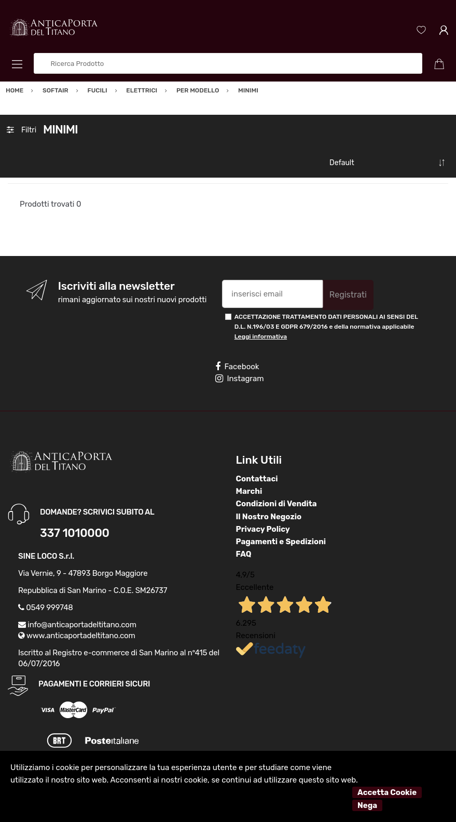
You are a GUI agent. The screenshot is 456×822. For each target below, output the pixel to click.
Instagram (239, 378)
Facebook (237, 366)
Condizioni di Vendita (276, 503)
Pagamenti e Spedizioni (281, 541)
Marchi (249, 491)
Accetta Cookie (387, 792)
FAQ (244, 554)
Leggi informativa (260, 336)
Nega (367, 805)
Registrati (348, 295)
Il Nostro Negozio (269, 516)
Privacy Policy (263, 529)
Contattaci (257, 478)
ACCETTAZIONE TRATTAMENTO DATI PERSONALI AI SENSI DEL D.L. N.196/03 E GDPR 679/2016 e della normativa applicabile (326, 327)
